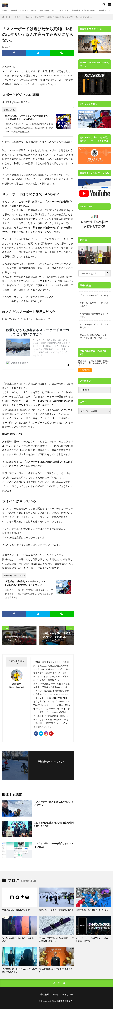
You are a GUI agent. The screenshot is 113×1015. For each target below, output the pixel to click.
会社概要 (44, 1001)
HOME (7, 17)
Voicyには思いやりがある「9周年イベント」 (55, 976)
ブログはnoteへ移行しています (94, 295)
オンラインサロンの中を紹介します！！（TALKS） (51, 847)
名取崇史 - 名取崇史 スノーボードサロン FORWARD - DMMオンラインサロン (26, 583)
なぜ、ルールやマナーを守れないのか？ (94, 304)
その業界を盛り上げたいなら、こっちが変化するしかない (18, 976)
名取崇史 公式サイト (65, 1007)
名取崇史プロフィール (21, 10)
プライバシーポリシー (62, 1001)
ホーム (5, 10)
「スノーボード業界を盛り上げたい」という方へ (51, 805)
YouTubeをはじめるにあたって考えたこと (94, 326)
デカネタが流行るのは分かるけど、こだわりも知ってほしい (94, 336)
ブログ (17, 17)
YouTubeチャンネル (52, 10)
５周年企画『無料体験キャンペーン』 (94, 315)
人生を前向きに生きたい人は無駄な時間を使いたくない (53, 826)
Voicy (37, 10)
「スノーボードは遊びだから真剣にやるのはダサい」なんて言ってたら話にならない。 (58, 17)
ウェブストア (71, 10)
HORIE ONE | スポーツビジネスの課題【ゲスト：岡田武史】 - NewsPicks (29, 117)
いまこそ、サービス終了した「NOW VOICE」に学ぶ (93, 945)
